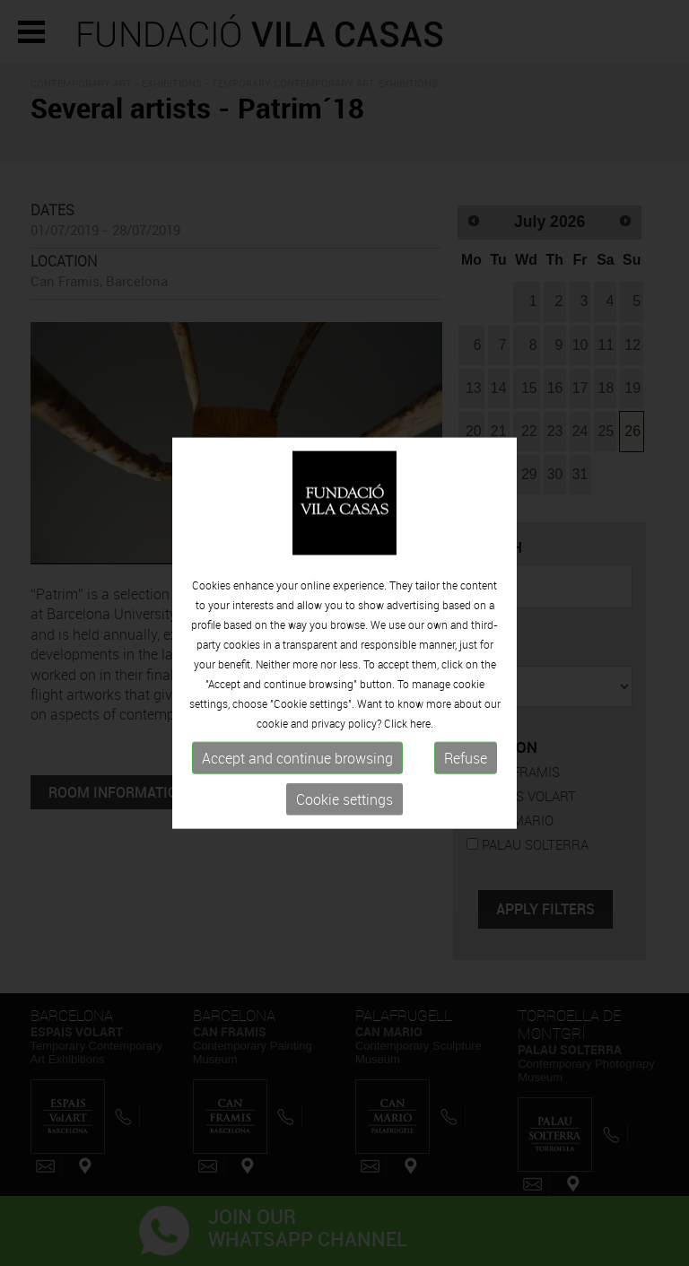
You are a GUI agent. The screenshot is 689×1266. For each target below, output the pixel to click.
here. (421, 723)
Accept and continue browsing (297, 758)
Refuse (465, 758)
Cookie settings (344, 799)
